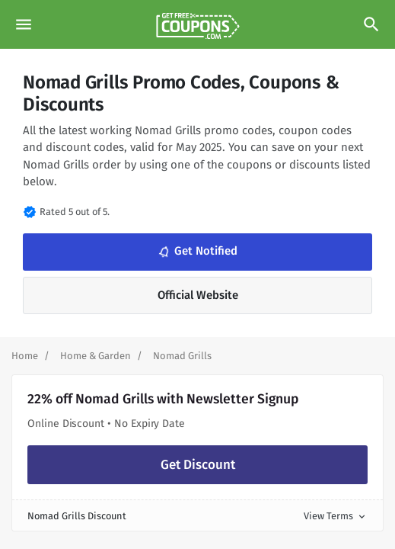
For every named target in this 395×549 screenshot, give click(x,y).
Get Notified (196, 251)
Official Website (198, 295)
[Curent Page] (182, 355)
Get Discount (198, 465)
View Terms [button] (336, 516)
